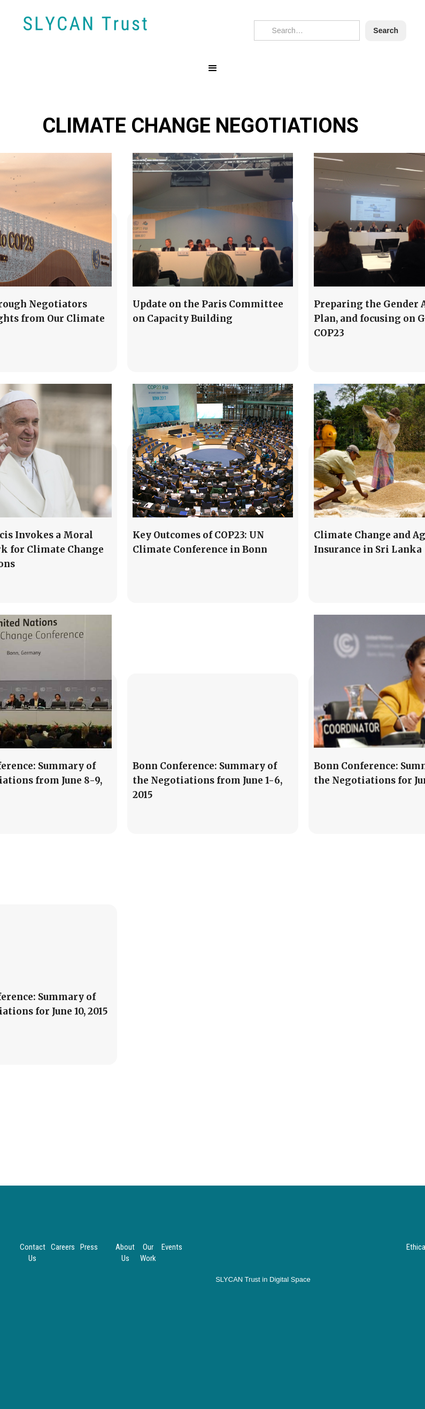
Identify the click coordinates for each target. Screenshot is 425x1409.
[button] (213, 68)
